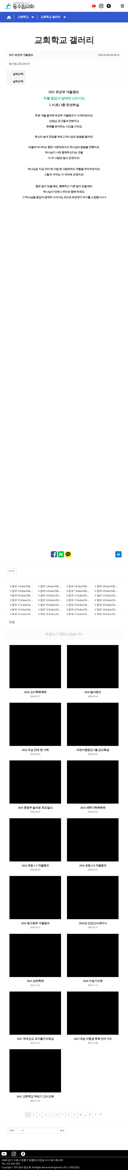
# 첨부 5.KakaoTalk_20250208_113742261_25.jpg (21, 591)
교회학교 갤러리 (53, 17)
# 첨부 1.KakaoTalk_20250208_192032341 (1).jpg (21, 586)
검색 (62, 1130)
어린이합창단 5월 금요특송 (92, 751)
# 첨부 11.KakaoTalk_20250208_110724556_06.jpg (78, 595)
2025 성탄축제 (35, 982)
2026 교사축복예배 (35, 694)
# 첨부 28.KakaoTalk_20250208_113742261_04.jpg (106, 614)
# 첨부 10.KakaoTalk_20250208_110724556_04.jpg (50, 595)
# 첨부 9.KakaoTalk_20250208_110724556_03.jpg (21, 595)
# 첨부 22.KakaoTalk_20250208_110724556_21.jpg (50, 609)
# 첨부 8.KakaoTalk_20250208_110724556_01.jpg (106, 591)
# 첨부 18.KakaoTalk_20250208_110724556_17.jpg (50, 604)
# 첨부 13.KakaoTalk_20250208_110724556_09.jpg (21, 600)
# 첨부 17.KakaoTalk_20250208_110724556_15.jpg (21, 604)
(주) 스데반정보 (71, 1167)
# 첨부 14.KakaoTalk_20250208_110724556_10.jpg (50, 600)
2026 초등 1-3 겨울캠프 (35, 867)
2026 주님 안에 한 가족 (35, 751)
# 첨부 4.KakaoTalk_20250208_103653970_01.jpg (106, 586)
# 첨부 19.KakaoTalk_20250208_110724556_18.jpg (78, 604)
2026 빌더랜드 (92, 694)
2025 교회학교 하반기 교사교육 (35, 1098)
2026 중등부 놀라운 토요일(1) (35, 809)
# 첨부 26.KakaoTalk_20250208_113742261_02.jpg (50, 614)
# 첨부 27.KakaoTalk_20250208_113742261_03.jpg (78, 614)
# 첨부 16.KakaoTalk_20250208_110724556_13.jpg (106, 600)
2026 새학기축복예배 (92, 809)
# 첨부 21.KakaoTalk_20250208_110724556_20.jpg (21, 609)
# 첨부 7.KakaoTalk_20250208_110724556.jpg (78, 591)
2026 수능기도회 (92, 982)
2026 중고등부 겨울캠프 (35, 925)
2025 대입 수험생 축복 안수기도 (93, 1040)
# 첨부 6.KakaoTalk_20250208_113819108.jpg (50, 591)
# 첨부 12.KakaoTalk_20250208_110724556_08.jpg (106, 595)
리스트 (11, 571)
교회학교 (26, 17)
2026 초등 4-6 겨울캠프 (92, 867)
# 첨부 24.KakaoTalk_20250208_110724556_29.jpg (106, 609)
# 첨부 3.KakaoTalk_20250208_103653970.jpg (78, 586)
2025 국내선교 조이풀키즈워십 (35, 1040)
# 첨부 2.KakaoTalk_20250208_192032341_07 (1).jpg (50, 586)
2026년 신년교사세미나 (93, 925)
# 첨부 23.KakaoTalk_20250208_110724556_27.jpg (78, 609)
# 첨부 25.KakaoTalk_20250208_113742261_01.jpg (21, 614)
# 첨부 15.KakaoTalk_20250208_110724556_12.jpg (78, 600)
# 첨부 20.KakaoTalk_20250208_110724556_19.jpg (106, 604)
